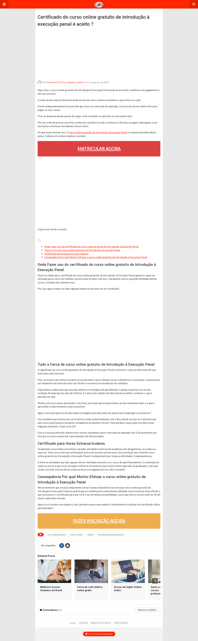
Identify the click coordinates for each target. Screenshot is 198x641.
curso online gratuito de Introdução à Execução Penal (98, 132)
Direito (91, 534)
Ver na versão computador (99, 634)
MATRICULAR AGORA (99, 148)
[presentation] (155, 581)
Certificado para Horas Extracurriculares (66, 253)
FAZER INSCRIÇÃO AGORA (99, 521)
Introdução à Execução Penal (110, 534)
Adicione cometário (147, 610)
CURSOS (83, 623)
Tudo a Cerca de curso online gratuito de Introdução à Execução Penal (82, 250)
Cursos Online (76, 534)
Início (73, 623)
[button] (4, 4)
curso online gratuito (56, 534)
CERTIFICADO (121, 623)
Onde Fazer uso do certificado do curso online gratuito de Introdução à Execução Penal (91, 246)
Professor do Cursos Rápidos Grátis (64, 82)
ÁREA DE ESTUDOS (101, 623)
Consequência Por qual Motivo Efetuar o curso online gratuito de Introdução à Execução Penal (95, 257)
